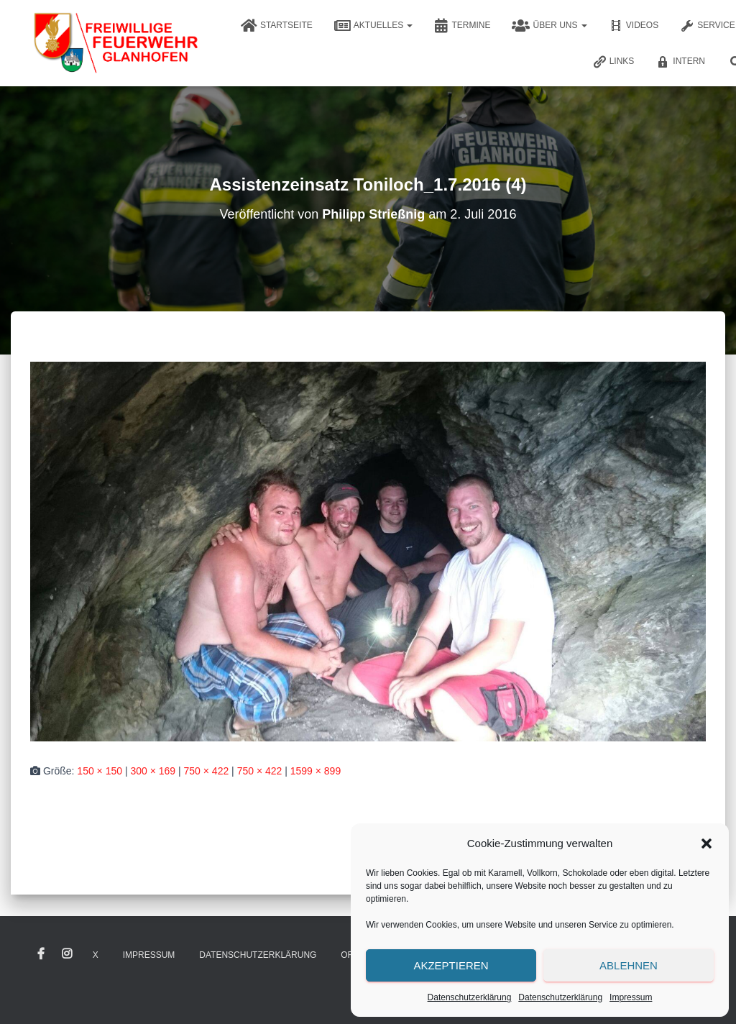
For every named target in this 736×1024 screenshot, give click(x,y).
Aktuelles (373, 26)
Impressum (631, 997)
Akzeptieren (450, 965)
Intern (680, 62)
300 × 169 (152, 771)
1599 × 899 (315, 771)
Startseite (277, 26)
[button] (706, 843)
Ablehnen (628, 965)
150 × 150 (99, 771)
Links (613, 62)
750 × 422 (206, 771)
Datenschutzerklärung (470, 997)
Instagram (67, 954)
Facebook (41, 954)
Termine (462, 26)
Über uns (549, 26)
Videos (633, 26)
